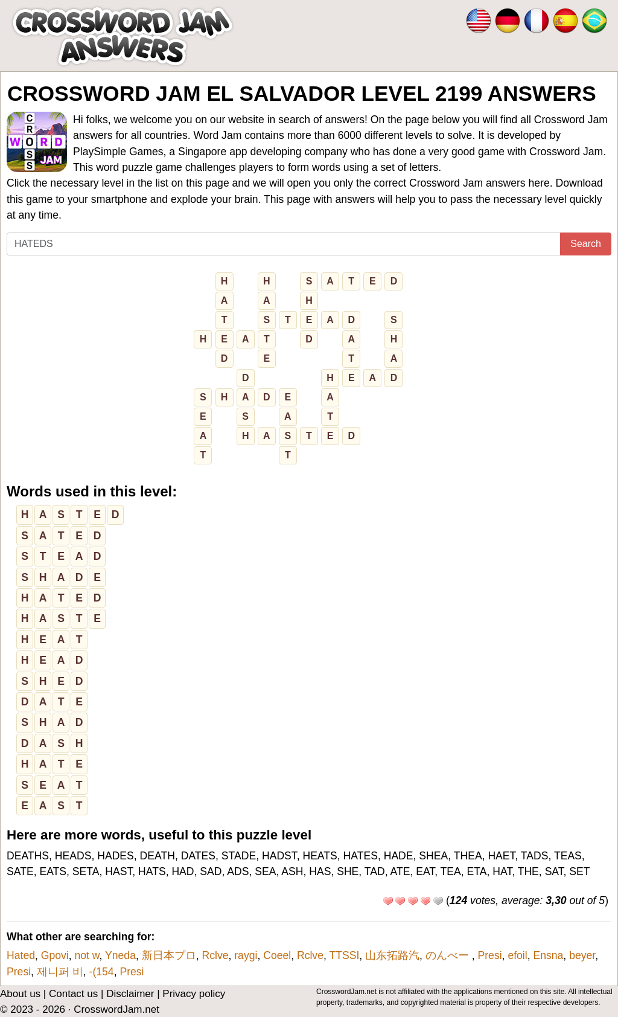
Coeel (277, 955)
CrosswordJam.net (116, 1009)
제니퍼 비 (60, 972)
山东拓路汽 (392, 955)
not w (86, 955)
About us (20, 993)
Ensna (548, 955)
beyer (582, 955)
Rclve (215, 955)
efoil (517, 955)
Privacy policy (193, 993)
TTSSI (344, 955)
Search (585, 244)
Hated (21, 955)
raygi (245, 955)
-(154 (101, 972)
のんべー (448, 955)
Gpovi (55, 955)
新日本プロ (169, 955)
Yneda (120, 955)
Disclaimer (130, 993)
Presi (490, 955)
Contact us (73, 993)
